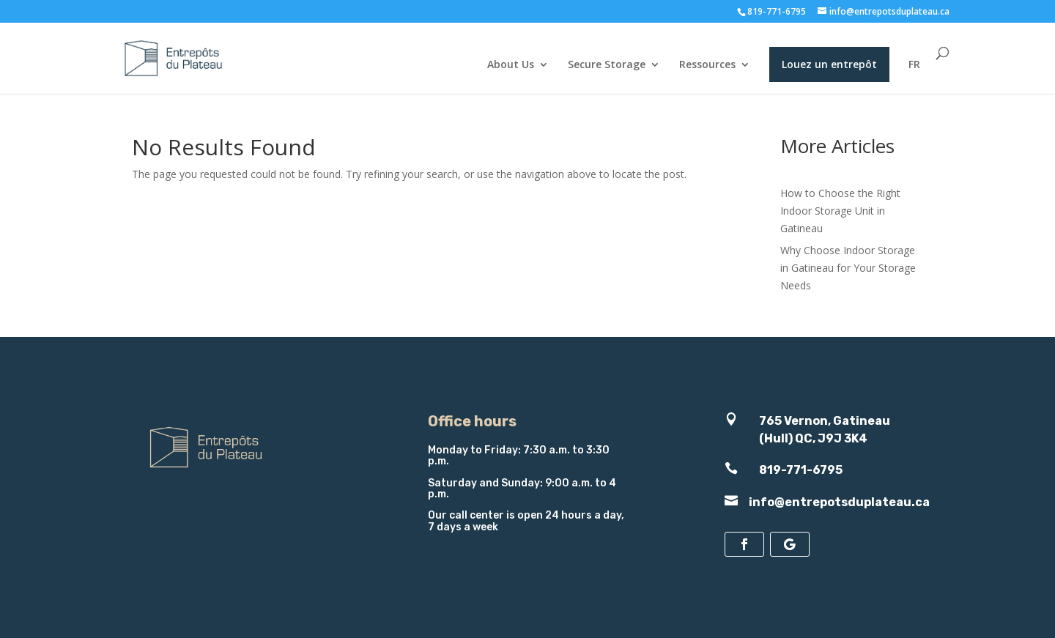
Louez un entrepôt (829, 64)
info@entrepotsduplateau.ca (839, 502)
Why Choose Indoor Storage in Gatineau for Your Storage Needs (848, 267)
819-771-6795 (776, 11)
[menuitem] (914, 76)
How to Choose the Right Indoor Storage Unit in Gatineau (840, 210)
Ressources (707, 65)
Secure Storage (606, 65)
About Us (510, 65)
